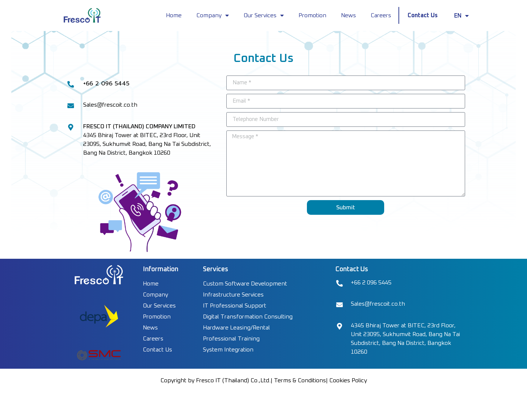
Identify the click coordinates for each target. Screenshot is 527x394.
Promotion (312, 15)
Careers (381, 15)
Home (174, 15)
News (348, 15)
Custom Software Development (245, 284)
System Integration (228, 350)
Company (212, 15)
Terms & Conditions (300, 380)
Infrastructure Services (233, 295)
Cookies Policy (348, 380)
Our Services (264, 15)
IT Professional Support (234, 306)
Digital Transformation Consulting (248, 317)
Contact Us (423, 15)
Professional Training (231, 339)
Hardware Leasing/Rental (236, 328)
